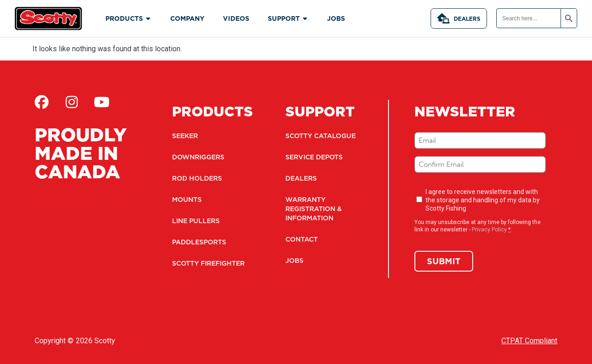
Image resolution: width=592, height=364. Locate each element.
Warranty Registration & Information (313, 209)
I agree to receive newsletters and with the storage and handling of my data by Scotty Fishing (483, 200)
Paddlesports (199, 242)
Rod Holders (197, 178)
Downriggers (198, 157)
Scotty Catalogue (320, 135)
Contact (301, 239)
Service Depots (314, 157)
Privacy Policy (489, 229)
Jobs (294, 260)
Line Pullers (196, 220)
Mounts (187, 199)
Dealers (459, 18)
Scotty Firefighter (208, 263)
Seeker (185, 135)
